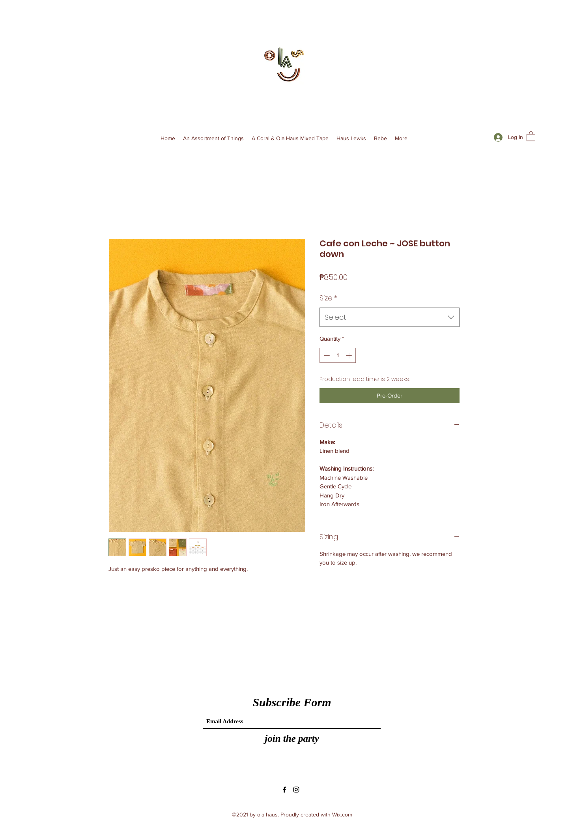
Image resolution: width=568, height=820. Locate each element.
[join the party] (292, 738)
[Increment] (349, 355)
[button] (531, 136)
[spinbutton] (337, 355)
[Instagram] (296, 790)
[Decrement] (326, 355)
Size (328, 298)
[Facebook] (284, 790)
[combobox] (390, 317)
